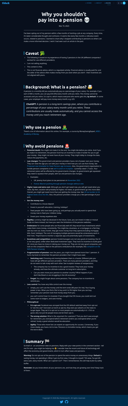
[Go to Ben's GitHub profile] (66, 401)
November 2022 (74, 180)
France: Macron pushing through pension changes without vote (59, 184)
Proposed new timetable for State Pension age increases (49, 166)
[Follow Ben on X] (61, 401)
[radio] (118, 3)
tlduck (5, 3)
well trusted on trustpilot (63, 168)
